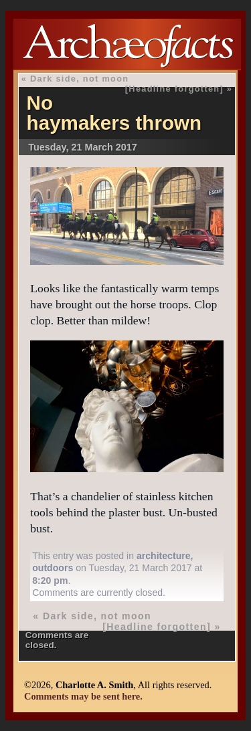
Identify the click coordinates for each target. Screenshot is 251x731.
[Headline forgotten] (174, 89)
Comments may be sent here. (83, 696)
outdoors (52, 567)
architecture (164, 555)
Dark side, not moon (79, 79)
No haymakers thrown (114, 113)
